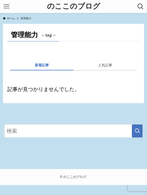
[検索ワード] (73, 131)
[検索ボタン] (140, 6)
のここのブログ (73, 6)
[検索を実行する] (137, 131)
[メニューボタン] (6, 6)
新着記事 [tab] (42, 65)
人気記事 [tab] (105, 65)
